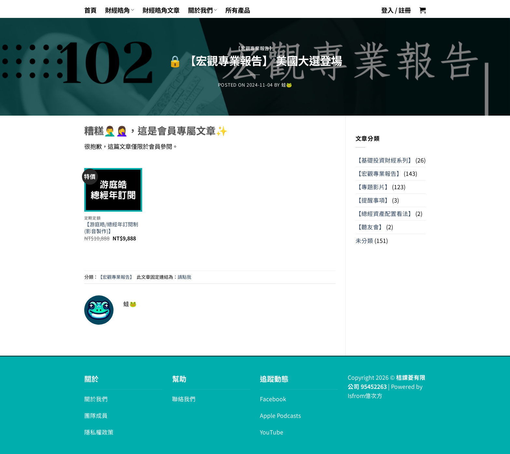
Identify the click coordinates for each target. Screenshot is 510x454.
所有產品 (237, 10)
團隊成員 (96, 415)
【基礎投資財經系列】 (385, 160)
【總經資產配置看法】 (385, 213)
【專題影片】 (373, 187)
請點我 (184, 277)
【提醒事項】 (373, 200)
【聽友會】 (370, 227)
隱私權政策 (99, 432)
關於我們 (202, 10)
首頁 (90, 10)
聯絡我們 (183, 399)
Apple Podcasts (280, 415)
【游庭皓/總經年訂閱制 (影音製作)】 (111, 227)
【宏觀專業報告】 (255, 48)
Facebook (273, 399)
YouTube (271, 432)
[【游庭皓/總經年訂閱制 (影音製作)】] (113, 185)
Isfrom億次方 (365, 395)
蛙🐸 (286, 84)
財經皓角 (119, 10)
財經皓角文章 (161, 10)
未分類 (364, 240)
